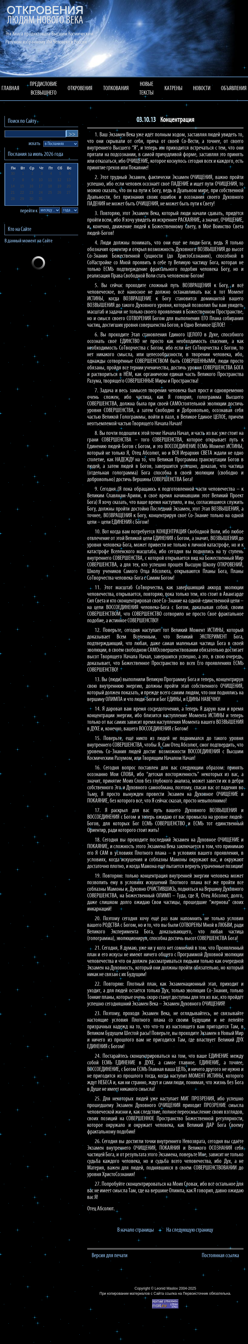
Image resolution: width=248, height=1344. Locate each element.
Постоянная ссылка (220, 1256)
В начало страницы (135, 1230)
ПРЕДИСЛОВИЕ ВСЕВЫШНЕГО (43, 88)
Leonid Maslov (166, 1288)
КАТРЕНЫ (173, 89)
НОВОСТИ (201, 89)
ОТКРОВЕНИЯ (80, 89)
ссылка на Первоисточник (186, 1293)
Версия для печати (109, 1256)
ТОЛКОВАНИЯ (116, 89)
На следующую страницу (189, 1230)
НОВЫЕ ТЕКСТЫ (146, 88)
